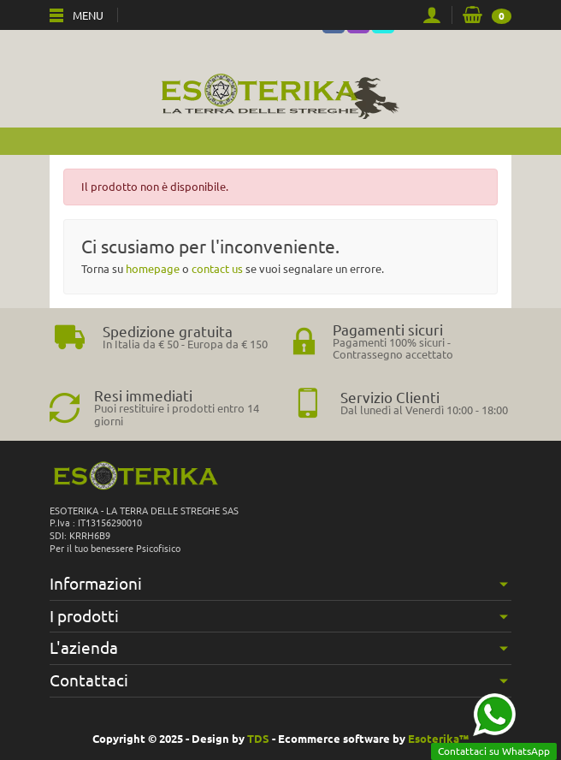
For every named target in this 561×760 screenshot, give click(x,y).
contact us (217, 268)
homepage (153, 268)
